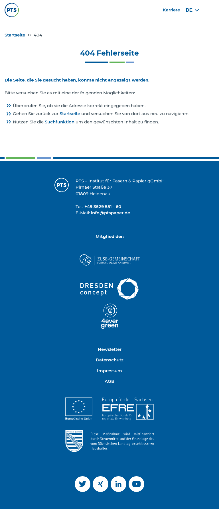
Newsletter (109, 349)
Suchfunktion (60, 122)
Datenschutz (109, 360)
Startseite (15, 35)
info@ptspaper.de (110, 212)
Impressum (109, 370)
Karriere (171, 10)
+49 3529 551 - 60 (102, 206)
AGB (109, 381)
